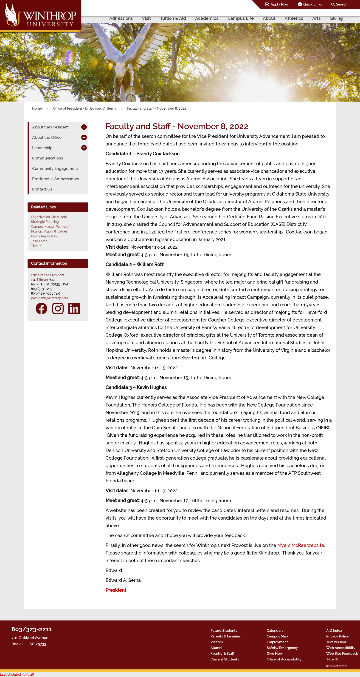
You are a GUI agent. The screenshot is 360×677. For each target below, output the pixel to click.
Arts (316, 18)
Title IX (36, 246)
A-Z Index (334, 631)
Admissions (121, 18)
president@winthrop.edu (49, 298)
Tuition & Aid (173, 18)
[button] (27, 56)
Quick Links (312, 4)
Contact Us (42, 189)
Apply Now (280, 4)
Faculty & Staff (222, 653)
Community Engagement (55, 168)
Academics (206, 18)
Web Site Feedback (342, 653)
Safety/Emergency (282, 648)
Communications (47, 158)
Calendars (275, 631)
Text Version (336, 642)
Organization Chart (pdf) (49, 217)
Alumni (216, 648)
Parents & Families (226, 636)
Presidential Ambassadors (55, 178)
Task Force (39, 241)
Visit (146, 18)
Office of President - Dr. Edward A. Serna (84, 108)
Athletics (294, 18)
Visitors (217, 642)
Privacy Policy (337, 636)
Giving (336, 18)
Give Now (275, 653)
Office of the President (47, 275)
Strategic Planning (45, 222)
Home (37, 108)
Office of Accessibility (284, 659)
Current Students (225, 659)
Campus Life (241, 18)
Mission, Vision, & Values (49, 231)
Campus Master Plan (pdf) (50, 226)
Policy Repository (44, 236)
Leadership (42, 147)
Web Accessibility (340, 648)
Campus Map (277, 636)
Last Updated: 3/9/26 (17, 674)
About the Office (47, 137)
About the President (50, 127)
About (269, 18)
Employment (277, 642)
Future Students (224, 631)
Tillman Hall (46, 280)
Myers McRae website (300, 545)
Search (341, 4)
